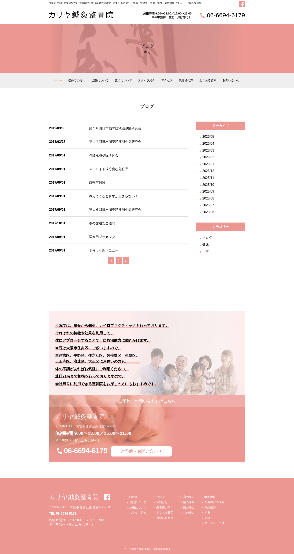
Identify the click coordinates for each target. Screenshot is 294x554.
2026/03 (208, 150)
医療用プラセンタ (102, 237)
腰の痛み (189, 502)
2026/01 (208, 164)
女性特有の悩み (214, 502)
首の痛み (189, 512)
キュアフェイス (214, 523)
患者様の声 (186, 80)
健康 (205, 244)
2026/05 (208, 136)
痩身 (207, 512)
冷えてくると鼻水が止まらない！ (113, 196)
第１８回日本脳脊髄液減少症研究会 (115, 128)
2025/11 (208, 177)
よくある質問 (207, 80)
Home (58, 80)
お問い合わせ (231, 80)
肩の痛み (189, 497)
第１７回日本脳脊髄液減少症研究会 (115, 141)
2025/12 (208, 171)
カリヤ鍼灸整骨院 (74, 496)
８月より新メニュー (103, 250)
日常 (205, 251)
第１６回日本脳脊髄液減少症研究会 (115, 209)
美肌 (207, 518)
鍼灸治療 (210, 497)
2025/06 (208, 212)
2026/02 (208, 157)
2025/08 (208, 198)
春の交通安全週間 (102, 223)
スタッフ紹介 (146, 80)
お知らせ (162, 502)
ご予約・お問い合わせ (141, 451)
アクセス (167, 80)
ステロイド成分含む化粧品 (108, 169)
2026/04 (208, 143)
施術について (123, 80)
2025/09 (208, 191)
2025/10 (208, 184)
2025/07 (208, 205)
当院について (100, 80)
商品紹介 (210, 507)
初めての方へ (76, 80)
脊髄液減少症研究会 (103, 155)
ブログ (207, 237)
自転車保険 (97, 182)
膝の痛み (189, 507)
